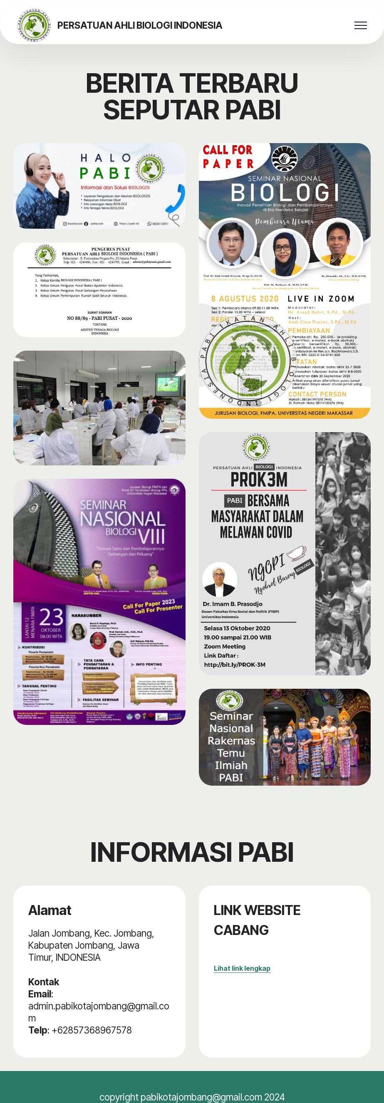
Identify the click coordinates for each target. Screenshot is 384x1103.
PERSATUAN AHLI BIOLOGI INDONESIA (140, 25)
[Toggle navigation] (360, 25)
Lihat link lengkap (242, 968)
